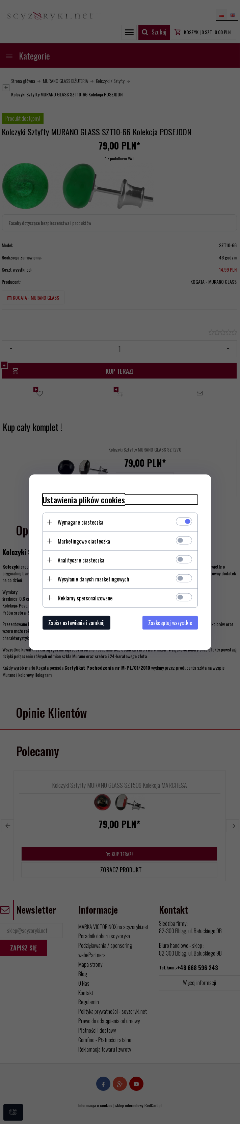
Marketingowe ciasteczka (84, 541)
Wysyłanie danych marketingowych (93, 579)
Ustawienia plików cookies (84, 499)
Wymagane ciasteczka (80, 522)
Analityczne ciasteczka (81, 560)
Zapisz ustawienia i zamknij (76, 622)
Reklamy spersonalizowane (85, 598)
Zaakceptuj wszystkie (170, 622)
